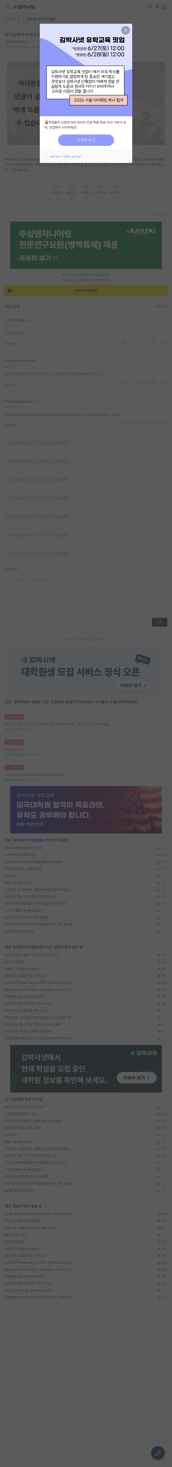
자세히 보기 (86, 140)
